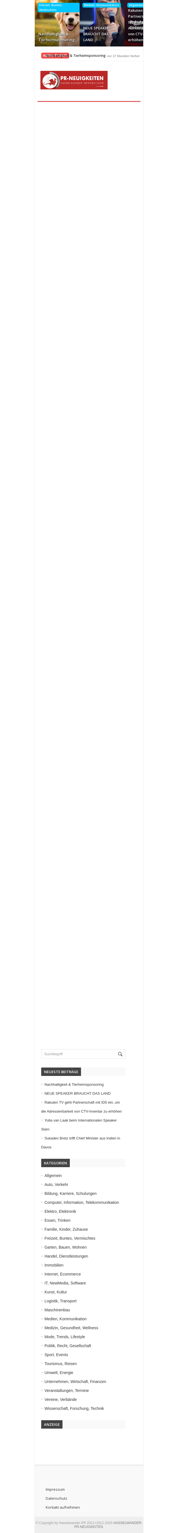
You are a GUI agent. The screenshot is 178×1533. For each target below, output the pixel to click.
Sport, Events (45, 1354)
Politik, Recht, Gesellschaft (57, 1346)
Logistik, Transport (50, 1301)
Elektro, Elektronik (49, 1211)
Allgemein (123, 5)
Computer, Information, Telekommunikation (71, 1202)
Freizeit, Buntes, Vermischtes (38, 7)
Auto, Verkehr (45, 1184)
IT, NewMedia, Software (54, 1283)
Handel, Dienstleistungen (55, 1256)
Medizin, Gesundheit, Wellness (60, 1328)
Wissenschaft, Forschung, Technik (63, 1408)
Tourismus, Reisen (50, 1363)
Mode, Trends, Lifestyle (54, 1337)
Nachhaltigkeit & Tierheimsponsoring (43, 36)
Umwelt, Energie (48, 1372)
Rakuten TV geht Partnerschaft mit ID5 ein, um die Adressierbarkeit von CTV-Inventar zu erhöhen (133, 25)
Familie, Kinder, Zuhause (55, 1229)
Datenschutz (44, 1498)
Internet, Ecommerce (52, 1274)
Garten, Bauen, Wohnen (55, 1247)
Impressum (43, 1489)
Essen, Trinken (47, 1220)
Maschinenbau (46, 1310)
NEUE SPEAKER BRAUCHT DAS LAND (83, 33)
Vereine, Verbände (50, 1399)
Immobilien (43, 1265)
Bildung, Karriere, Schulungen (60, 1193)
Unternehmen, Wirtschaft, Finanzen (64, 1381)
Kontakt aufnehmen (51, 1507)
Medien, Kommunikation (88, 5)
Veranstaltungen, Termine (56, 1390)
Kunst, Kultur (45, 1292)
